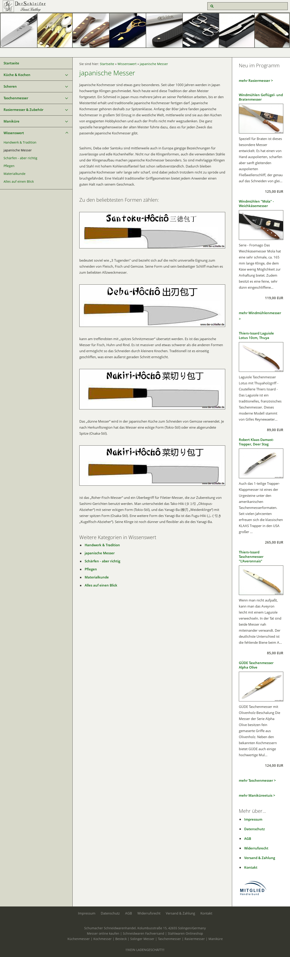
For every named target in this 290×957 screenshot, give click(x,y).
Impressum (253, 819)
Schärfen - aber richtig (20, 158)
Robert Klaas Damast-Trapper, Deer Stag (256, 441)
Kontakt (250, 867)
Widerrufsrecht (256, 848)
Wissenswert (14, 133)
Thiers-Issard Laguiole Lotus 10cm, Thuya (256, 335)
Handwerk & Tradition (20, 142)
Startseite (11, 63)
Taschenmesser (16, 98)
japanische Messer (18, 150)
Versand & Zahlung (259, 857)
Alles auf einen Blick (19, 182)
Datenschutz (254, 829)
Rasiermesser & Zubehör (23, 109)
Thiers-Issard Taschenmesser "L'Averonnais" (251, 556)
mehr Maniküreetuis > (257, 795)
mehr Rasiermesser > (256, 80)
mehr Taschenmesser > (257, 780)
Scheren (10, 86)
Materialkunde (14, 174)
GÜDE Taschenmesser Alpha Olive (256, 665)
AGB (247, 838)
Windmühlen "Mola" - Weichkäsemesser (256, 203)
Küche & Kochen (17, 74)
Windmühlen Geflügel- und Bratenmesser (261, 97)
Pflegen (9, 166)
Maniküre (11, 121)
